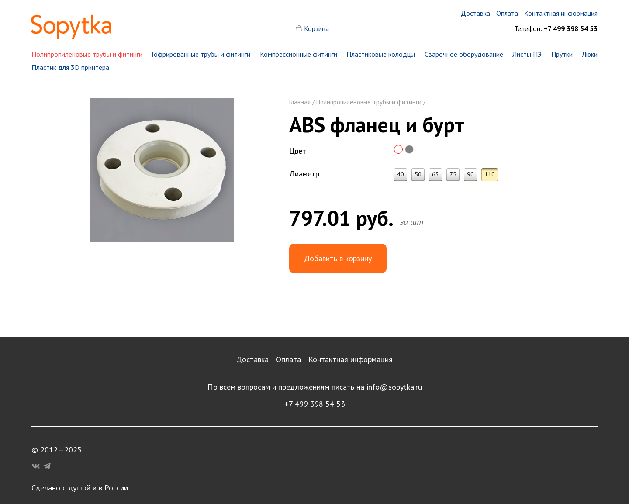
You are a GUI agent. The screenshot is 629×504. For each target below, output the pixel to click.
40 (400, 174)
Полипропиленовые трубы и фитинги (86, 54)
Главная (300, 102)
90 (470, 174)
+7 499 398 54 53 (314, 404)
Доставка (252, 359)
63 (435, 174)
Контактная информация (350, 359)
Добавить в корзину (338, 258)
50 (418, 174)
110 (489, 174)
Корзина (316, 28)
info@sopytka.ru (394, 387)
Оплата (288, 359)
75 (452, 174)
